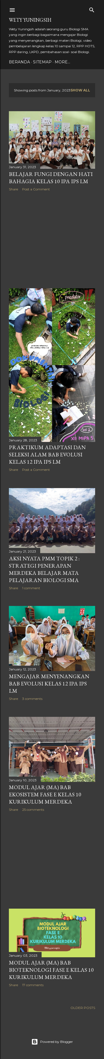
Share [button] (13, 189)
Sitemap (42, 61)
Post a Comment (36, 189)
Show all (80, 90)
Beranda (19, 61)
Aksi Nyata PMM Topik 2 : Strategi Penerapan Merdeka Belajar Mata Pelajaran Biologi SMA (44, 569)
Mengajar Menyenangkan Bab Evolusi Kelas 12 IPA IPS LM (49, 683)
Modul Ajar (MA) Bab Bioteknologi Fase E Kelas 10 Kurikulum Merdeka (51, 970)
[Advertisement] (52, 240)
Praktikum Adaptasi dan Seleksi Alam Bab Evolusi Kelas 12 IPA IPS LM (47, 454)
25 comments (33, 809)
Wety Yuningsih (30, 20)
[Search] (91, 8)
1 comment (31, 588)
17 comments (33, 985)
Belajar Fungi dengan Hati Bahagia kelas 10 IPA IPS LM (51, 177)
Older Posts (82, 1008)
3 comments (32, 699)
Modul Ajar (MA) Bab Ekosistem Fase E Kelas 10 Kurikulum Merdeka (45, 794)
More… (62, 61)
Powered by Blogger (52, 1041)
